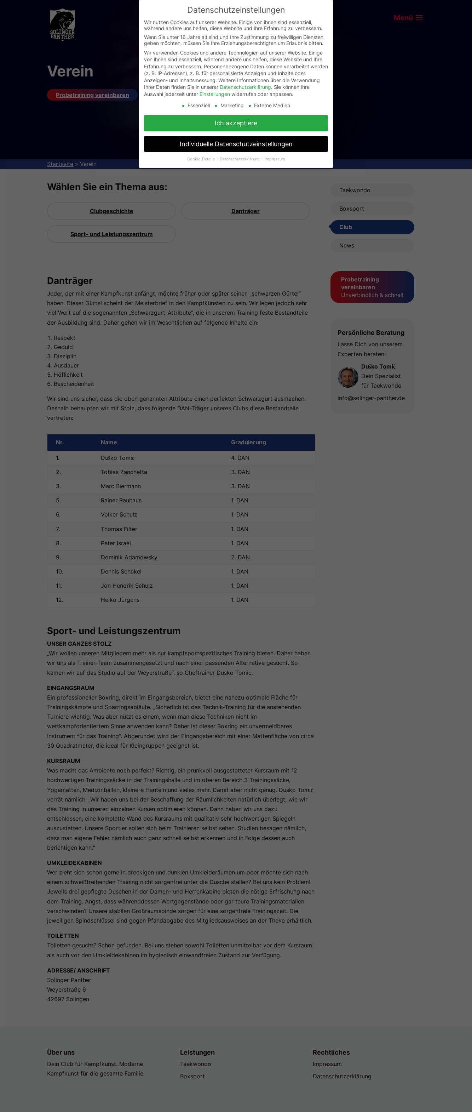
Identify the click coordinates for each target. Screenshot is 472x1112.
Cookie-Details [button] (201, 159)
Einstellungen (215, 94)
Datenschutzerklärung (245, 87)
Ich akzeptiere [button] (236, 123)
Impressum (275, 159)
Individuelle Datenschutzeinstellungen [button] (236, 144)
